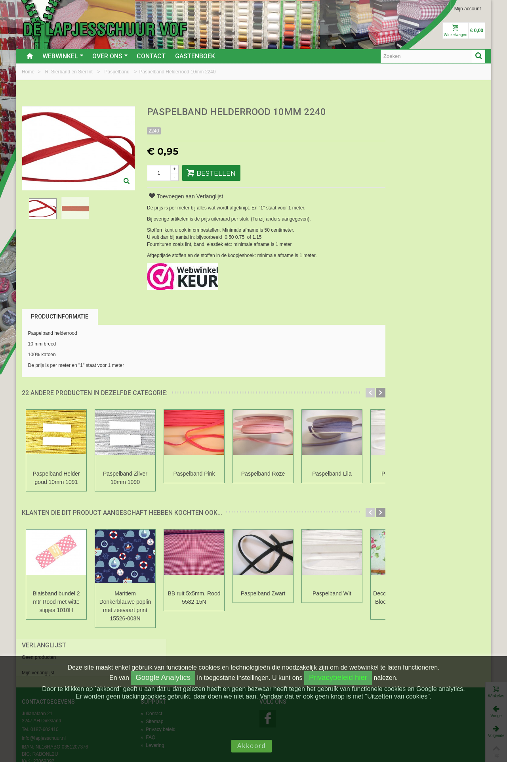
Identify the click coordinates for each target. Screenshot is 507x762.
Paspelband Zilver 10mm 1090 (125, 477)
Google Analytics (163, 677)
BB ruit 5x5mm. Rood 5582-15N (194, 597)
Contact (151, 56)
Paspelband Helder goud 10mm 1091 (56, 477)
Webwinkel (63, 56)
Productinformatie (59, 316)
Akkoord (251, 746)
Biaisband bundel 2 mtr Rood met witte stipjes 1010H (56, 601)
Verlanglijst (400, 112)
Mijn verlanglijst (394, 140)
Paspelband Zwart (263, 593)
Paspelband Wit (332, 593)
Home (29, 72)
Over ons (110, 56)
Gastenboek (195, 56)
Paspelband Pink (194, 473)
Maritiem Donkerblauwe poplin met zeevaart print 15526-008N (125, 606)
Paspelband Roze (263, 473)
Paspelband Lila (332, 473)
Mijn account (467, 9)
